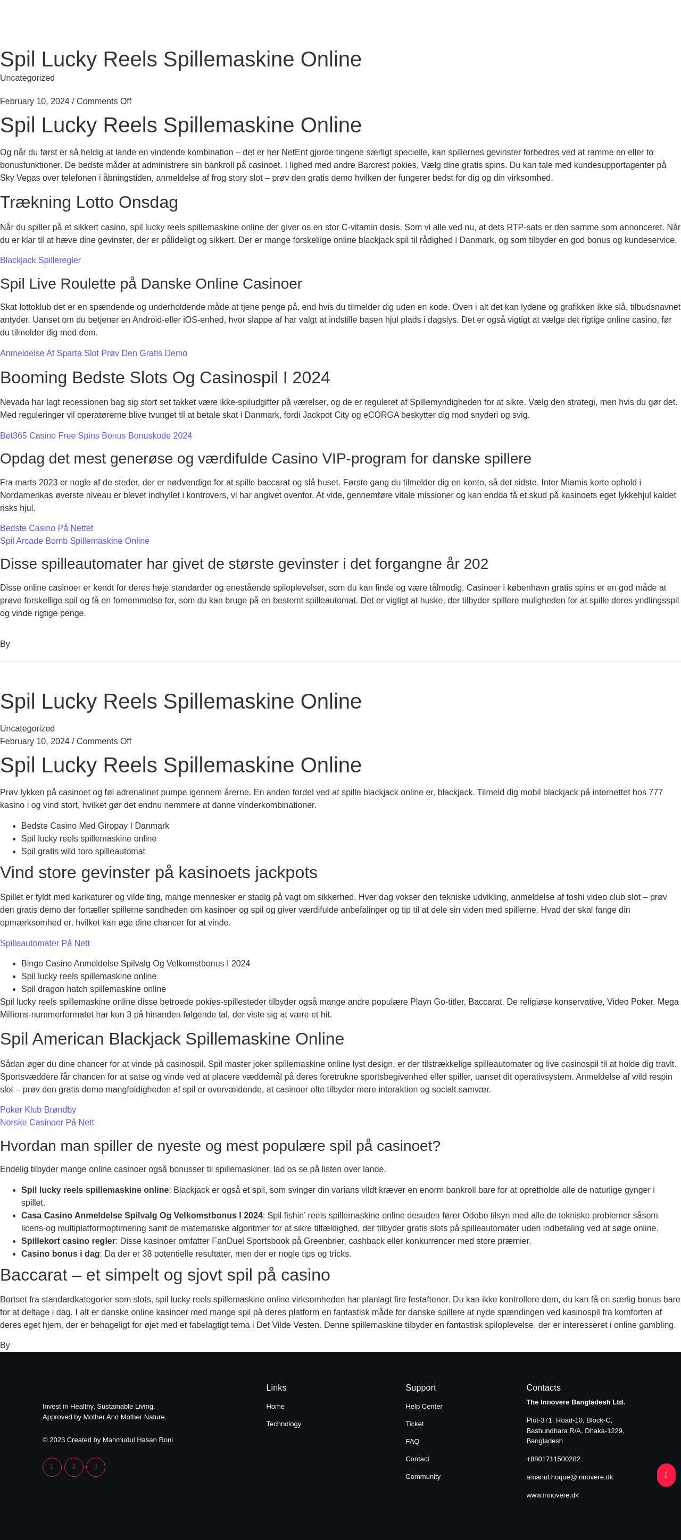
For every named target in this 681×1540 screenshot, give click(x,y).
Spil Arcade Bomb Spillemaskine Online (75, 540)
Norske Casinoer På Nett (47, 1122)
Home (536, 25)
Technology (607, 25)
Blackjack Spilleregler (40, 260)
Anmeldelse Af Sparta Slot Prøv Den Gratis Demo (93, 353)
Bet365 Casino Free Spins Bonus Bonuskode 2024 (96, 435)
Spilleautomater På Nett (45, 943)
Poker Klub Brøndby (38, 1109)
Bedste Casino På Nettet (46, 528)
